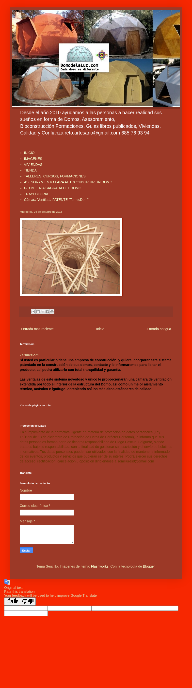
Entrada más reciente (37, 329)
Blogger (149, 566)
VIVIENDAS (33, 165)
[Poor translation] (28, 601)
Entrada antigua (159, 329)
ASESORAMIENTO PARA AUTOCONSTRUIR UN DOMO (68, 182)
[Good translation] (12, 601)
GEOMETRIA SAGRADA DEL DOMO (52, 188)
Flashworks (100, 566)
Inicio (100, 329)
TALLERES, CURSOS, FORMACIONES (55, 176)
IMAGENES (33, 159)
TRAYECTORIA (36, 194)
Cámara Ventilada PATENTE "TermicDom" (56, 200)
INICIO (29, 153)
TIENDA (30, 170)
